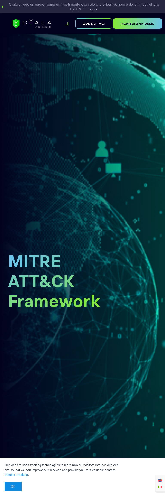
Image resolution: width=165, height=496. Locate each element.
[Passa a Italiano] (160, 486)
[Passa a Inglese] (160, 480)
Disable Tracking (16, 474)
